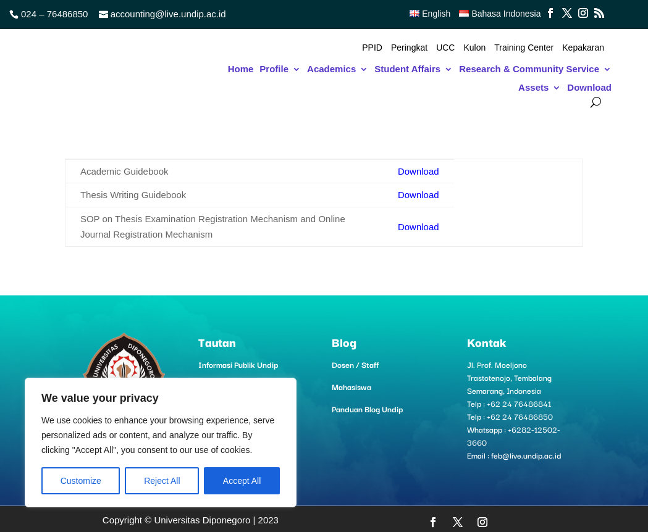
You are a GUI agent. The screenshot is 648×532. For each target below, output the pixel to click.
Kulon (474, 47)
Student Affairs (407, 69)
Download (589, 88)
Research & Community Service (529, 69)
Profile (273, 69)
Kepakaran (583, 47)
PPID (372, 47)
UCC (445, 47)
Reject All (162, 481)
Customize (81, 481)
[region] (161, 442)
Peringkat (409, 47)
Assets (533, 88)
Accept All (242, 481)
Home (241, 69)
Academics (331, 69)
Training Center (523, 47)
